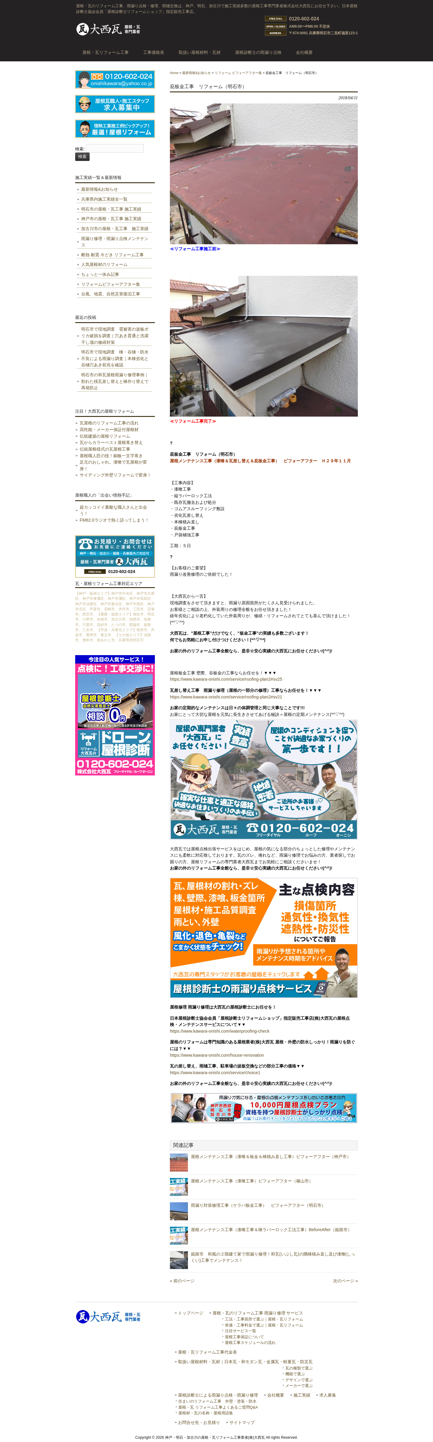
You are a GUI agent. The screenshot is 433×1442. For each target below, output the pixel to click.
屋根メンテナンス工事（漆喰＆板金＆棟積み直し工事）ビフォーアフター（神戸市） (271, 1156)
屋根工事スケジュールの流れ (250, 1342)
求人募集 (327, 1395)
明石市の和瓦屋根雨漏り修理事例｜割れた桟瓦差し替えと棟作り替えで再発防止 (115, 381)
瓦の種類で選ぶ (299, 1368)
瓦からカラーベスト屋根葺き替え (111, 442)
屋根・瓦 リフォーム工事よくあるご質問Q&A (218, 1407)
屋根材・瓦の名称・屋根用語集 (205, 1413)
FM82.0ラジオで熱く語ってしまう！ (114, 520)
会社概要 (275, 1395)
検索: (80, 149)
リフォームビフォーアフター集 (110, 284)
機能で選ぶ (295, 1374)
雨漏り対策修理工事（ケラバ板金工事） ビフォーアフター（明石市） (258, 1205)
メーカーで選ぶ (299, 1385)
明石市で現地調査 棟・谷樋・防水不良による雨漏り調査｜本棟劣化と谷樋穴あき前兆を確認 (115, 358)
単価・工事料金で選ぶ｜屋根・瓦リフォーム (264, 1325)
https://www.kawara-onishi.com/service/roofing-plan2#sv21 (226, 697)
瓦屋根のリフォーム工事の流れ (109, 423)
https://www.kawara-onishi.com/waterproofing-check (219, 1031)
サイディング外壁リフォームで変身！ (115, 475)
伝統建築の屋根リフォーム (105, 436)
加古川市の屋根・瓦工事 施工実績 (115, 228)
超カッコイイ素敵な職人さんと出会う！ (113, 510)
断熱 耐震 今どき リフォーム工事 (112, 254)
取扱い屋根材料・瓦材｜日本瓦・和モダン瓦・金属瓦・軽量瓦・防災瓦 (245, 1362)
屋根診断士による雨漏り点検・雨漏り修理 (218, 1395)
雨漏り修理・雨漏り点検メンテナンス (115, 242)
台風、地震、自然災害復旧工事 (110, 293)
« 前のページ (182, 1280)
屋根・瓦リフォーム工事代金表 (207, 1352)
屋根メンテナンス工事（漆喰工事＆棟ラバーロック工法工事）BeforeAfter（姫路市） (271, 1229)
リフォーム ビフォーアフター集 (238, 73)
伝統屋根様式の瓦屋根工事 (105, 449)
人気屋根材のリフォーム (104, 264)
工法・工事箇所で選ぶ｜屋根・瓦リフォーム (264, 1319)
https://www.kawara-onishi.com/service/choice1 (215, 1072)
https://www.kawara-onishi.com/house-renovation (217, 1055)
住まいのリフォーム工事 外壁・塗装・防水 (217, 1401)
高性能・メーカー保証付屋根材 (109, 429)
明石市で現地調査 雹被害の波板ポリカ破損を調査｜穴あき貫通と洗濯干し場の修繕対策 (115, 335)
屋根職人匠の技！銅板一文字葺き (111, 455)
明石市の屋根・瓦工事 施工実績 (111, 209)
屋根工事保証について (244, 1337)
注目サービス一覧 (240, 1331)
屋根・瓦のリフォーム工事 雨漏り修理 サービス (258, 1313)
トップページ (190, 1313)
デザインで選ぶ (299, 1380)
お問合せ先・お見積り (199, 1422)
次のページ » (345, 1280)
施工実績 (301, 1395)
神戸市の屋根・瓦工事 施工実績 (111, 218)
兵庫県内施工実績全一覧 (104, 199)
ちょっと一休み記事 (100, 274)
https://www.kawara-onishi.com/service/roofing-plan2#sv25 (226, 679)
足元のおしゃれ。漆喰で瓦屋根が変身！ (113, 465)
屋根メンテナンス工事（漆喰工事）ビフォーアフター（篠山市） (252, 1181)
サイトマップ (242, 1422)
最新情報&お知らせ (196, 73)
